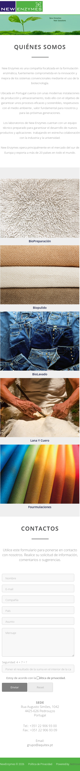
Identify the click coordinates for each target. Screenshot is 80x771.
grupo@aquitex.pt (40, 745)
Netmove (75, 764)
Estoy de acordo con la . (38, 678)
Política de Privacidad (40, 764)
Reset (40, 687)
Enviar (14, 687)
